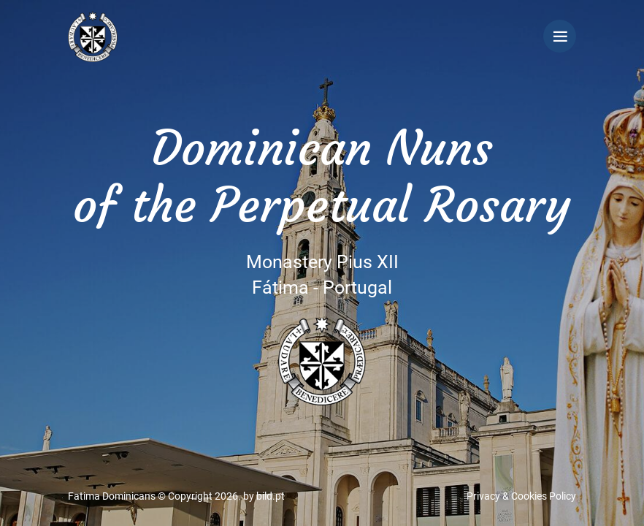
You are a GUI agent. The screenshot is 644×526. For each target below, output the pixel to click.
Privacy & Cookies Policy (521, 496)
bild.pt (270, 496)
